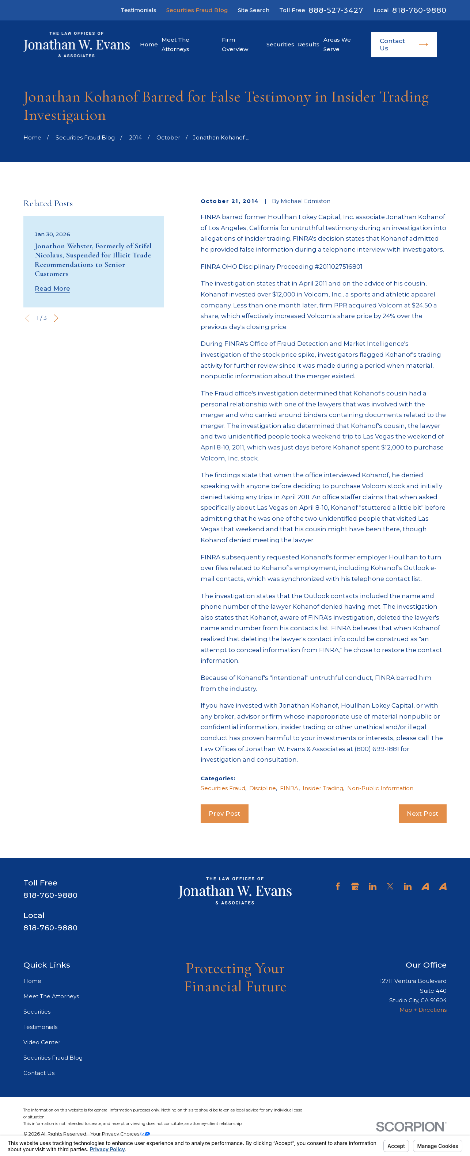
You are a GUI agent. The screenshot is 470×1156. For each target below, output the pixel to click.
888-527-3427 (335, 10)
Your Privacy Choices (120, 1134)
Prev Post (224, 813)
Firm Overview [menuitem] (235, 44)
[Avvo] (425, 886)
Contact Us (404, 44)
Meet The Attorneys (51, 996)
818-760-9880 (419, 10)
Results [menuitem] (308, 44)
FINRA (289, 788)
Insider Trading (323, 788)
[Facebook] (338, 886)
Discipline (262, 788)
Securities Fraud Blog (197, 10)
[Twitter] (390, 886)
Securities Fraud (223, 788)
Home (32, 980)
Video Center (41, 1042)
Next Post (422, 813)
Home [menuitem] (149, 44)
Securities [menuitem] (280, 44)
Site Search (253, 10)
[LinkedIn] (372, 886)
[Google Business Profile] (355, 886)
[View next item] (56, 318)
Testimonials (138, 10)
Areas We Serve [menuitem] (337, 44)
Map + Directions (423, 1009)
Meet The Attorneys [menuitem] (175, 44)
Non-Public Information (380, 788)
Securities (36, 1011)
